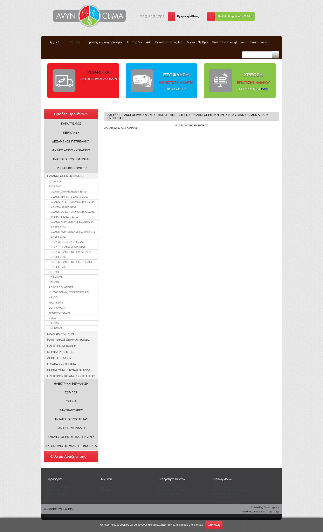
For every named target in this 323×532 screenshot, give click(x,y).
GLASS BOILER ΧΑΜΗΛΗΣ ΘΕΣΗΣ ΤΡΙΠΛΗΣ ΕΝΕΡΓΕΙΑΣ (73, 214)
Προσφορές (108, 486)
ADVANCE (55, 181)
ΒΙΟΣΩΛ (54, 322)
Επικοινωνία (259, 42)
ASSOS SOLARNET (61, 287)
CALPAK (54, 282)
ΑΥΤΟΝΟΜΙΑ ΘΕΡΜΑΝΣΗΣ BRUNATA (71, 446)
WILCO (53, 297)
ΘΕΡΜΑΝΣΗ (71, 132)
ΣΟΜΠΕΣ (71, 392)
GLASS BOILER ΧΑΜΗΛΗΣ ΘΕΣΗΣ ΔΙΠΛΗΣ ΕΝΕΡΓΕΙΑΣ (73, 204)
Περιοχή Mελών (222, 479)
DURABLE (55, 271)
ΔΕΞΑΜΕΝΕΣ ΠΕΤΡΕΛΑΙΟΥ (71, 141)
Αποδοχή (214, 525)
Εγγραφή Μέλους (188, 16)
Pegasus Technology (267, 511)
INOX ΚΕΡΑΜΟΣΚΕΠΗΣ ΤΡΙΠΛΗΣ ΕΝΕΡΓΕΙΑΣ (72, 264)
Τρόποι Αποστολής (57, 490)
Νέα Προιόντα (109, 490)
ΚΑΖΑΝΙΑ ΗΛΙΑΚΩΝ (60, 333)
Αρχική (54, 42)
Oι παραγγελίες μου (224, 497)
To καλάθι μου (220, 483)
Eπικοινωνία (164, 483)
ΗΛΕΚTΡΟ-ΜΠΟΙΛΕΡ (61, 346)
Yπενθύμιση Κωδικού (169, 486)
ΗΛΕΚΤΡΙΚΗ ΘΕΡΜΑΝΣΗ (71, 383)
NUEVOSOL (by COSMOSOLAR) (69, 292)
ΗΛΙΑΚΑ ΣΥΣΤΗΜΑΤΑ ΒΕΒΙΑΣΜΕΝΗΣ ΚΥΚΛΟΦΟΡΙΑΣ (69, 367)
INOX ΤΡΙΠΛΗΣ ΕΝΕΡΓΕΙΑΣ (68, 246)
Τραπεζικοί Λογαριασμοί (105, 42)
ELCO (52, 317)
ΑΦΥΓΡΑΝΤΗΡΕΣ (71, 410)
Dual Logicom (271, 507)
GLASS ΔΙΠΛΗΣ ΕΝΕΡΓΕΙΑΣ (68, 191)
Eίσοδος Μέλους (222, 486)
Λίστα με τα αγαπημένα (226, 493)
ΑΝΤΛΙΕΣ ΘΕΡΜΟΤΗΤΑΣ (71, 419)
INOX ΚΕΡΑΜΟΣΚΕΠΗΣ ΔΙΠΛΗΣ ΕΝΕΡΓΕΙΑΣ (71, 254)
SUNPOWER (57, 307)
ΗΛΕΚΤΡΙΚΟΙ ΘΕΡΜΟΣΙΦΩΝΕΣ (68, 339)
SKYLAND (55, 186)
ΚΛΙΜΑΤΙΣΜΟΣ (71, 123)
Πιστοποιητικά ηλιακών (229, 42)
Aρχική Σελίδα (109, 483)
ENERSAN (55, 328)
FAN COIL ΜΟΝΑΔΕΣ (71, 428)
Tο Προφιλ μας (54, 483)
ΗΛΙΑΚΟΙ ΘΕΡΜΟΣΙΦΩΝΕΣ (65, 175)
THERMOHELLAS (60, 312)
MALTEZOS (56, 302)
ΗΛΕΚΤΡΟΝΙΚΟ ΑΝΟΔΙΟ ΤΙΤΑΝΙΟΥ (71, 376)
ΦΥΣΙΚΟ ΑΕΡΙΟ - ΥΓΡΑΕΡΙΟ (71, 150)
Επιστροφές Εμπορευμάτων (173, 490)
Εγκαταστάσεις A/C (169, 42)
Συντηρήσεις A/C (139, 42)
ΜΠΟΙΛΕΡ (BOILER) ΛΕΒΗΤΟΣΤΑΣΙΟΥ (61, 355)
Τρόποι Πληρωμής (56, 493)
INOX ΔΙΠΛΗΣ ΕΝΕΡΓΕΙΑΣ (67, 241)
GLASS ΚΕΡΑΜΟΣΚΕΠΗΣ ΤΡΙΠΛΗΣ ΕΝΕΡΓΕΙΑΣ (73, 234)
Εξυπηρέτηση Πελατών (171, 479)
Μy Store (107, 479)
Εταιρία (75, 42)
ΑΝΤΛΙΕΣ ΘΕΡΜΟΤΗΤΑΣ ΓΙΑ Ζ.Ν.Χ (71, 437)
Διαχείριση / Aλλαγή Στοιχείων (230, 490)
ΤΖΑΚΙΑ (71, 401)
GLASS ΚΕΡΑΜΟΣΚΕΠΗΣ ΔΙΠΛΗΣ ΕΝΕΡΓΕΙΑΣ (72, 224)
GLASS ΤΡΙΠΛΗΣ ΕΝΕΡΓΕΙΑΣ (69, 196)
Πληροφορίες (54, 479)
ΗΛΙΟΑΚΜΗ (56, 277)
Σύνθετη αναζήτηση (168, 493)
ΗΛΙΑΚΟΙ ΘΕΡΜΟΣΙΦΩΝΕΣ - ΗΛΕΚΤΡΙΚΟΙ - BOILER (71, 164)
